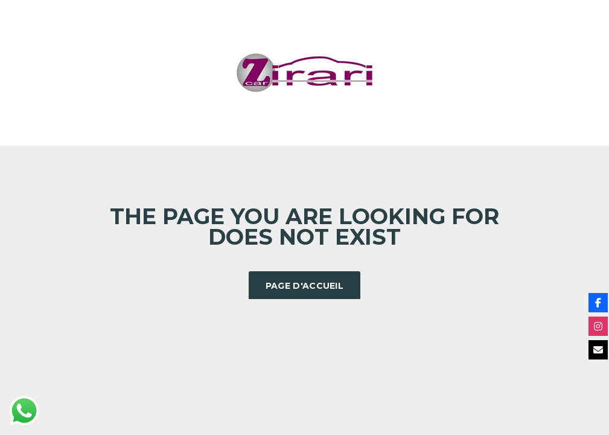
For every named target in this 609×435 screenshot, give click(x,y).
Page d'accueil (304, 285)
